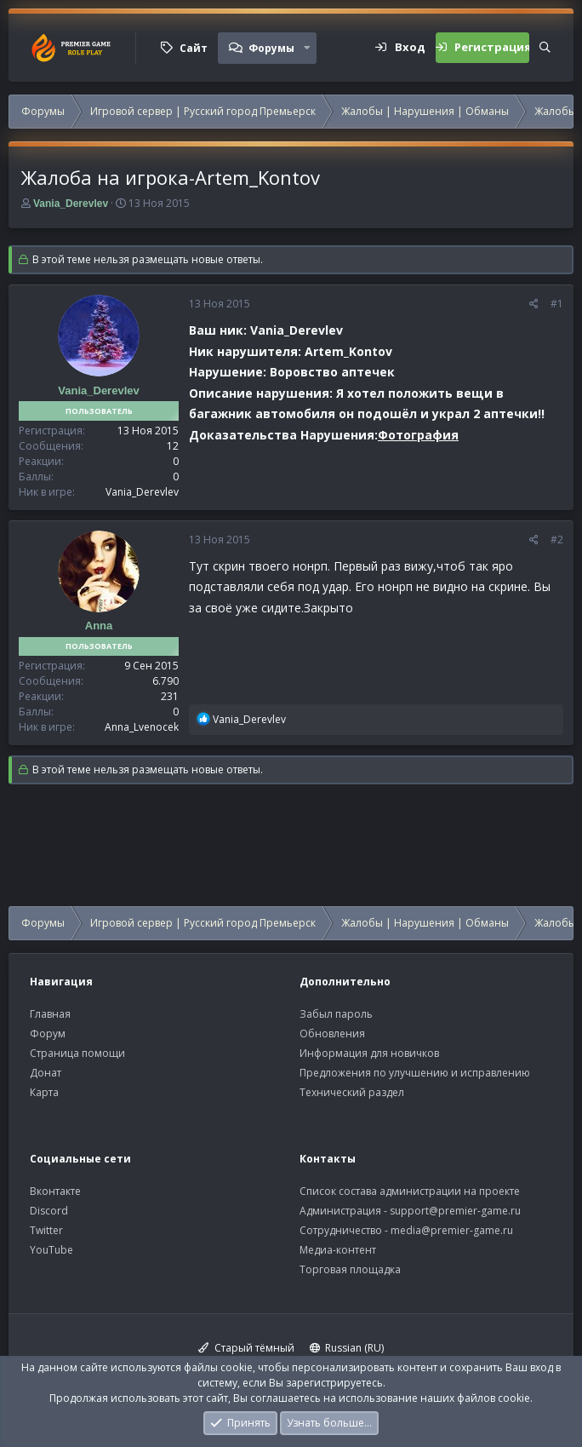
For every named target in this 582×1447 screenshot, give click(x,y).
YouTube (51, 1250)
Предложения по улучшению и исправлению (415, 1072)
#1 (557, 303)
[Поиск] (545, 47)
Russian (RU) (347, 1348)
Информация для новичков (369, 1053)
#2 (557, 539)
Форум (48, 1033)
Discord (49, 1210)
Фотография (418, 435)
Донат (45, 1072)
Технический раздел (352, 1092)
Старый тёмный (246, 1348)
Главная (50, 1014)
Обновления (332, 1033)
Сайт (194, 48)
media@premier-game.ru (452, 1230)
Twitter (46, 1230)
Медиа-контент (338, 1250)
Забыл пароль (336, 1014)
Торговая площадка (350, 1269)
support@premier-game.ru (455, 1210)
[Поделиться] (534, 304)
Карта (44, 1092)
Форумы (271, 48)
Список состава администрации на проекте (410, 1191)
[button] (307, 47)
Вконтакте (55, 1191)
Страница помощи (77, 1053)
